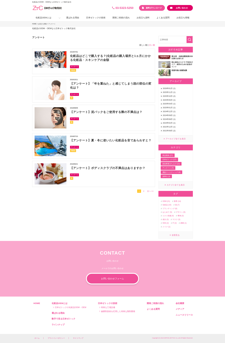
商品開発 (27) (167, 155)
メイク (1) (166, 227)
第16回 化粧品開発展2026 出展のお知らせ (182, 57)
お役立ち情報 (182, 17)
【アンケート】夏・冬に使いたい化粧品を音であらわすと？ (110, 140)
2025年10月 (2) (169, 96)
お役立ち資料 (143, 17)
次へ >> (150, 191)
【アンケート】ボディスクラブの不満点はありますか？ (107, 168)
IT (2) (175, 223)
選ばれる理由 (72, 17)
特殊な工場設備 (108, 307)
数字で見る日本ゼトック (63, 318)
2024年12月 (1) (169, 111)
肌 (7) (177, 205)
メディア (180, 309)
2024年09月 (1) (169, 115)
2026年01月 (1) (169, 88)
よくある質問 (163, 17)
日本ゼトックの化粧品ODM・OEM (70, 307)
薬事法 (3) (166, 176)
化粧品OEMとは (43, 17)
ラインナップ (58, 324)
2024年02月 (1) (169, 123)
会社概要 (180, 303)
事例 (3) (181, 216)
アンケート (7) (168, 168)
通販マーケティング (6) (171, 172)
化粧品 (73, 70)
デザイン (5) (180, 212)
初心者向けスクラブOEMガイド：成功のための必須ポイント (182, 64)
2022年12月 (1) (169, 127)
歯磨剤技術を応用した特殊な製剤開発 (118, 311)
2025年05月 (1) (169, 100)
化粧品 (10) (167, 205)
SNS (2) (166, 223)
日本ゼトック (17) (169, 160)
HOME (34, 24)
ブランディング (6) (170, 209)
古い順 (152, 45)
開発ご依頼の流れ (121, 17)
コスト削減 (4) (168, 216)
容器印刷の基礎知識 (179, 70)
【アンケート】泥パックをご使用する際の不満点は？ (106, 112)
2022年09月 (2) (169, 131)
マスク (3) (176, 219)
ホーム (37, 338)
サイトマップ (78, 338)
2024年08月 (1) (169, 119)
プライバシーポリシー (56, 338)
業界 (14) (177, 201)
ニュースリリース (184, 315)
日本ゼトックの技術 (95, 17)
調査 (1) (184, 223)
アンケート (74, 67)
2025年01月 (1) (169, 107)
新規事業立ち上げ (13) (171, 164)
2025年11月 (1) (169, 92)
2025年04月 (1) (169, 104)
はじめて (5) (167, 212)
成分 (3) (166, 219)
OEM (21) (166, 201)
